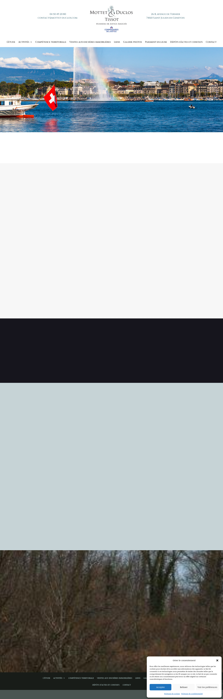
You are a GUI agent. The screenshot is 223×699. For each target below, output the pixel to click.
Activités (23, 42)
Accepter (160, 687)
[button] (217, 660)
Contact (211, 42)
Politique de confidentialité (192, 693)
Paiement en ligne (156, 42)
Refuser (183, 687)
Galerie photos (132, 42)
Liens (117, 42)
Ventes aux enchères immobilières (90, 42)
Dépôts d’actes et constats (186, 42)
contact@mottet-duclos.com (57, 17)
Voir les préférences (207, 687)
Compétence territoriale (50, 42)
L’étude (11, 42)
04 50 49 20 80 (58, 14)
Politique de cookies (172, 693)
